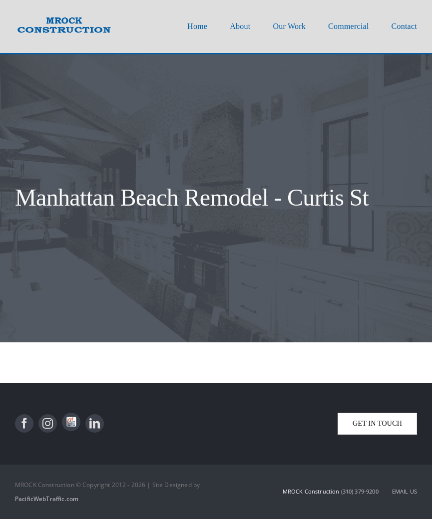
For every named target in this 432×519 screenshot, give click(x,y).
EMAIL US (404, 491)
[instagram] (47, 423)
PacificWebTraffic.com (46, 499)
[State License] (71, 422)
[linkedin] (94, 423)
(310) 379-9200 (360, 491)
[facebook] (24, 423)
